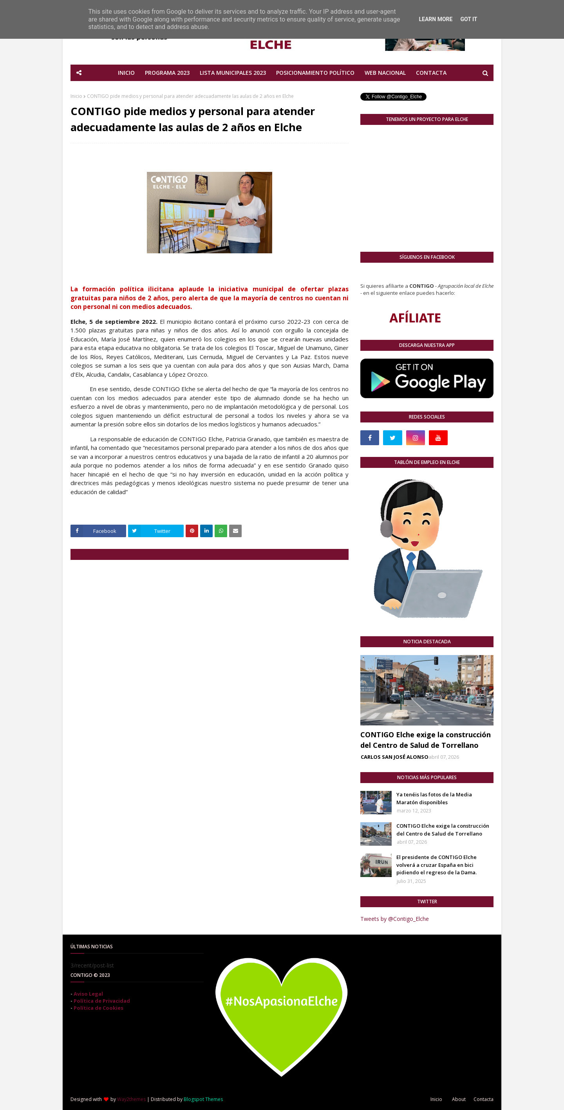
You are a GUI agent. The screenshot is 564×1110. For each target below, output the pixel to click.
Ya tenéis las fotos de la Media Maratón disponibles (434, 798)
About (459, 1099)
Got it (468, 19)
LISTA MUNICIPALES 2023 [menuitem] (233, 72)
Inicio (76, 96)
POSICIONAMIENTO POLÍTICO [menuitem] (315, 72)
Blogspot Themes (203, 1099)
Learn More (435, 19)
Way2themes (131, 1099)
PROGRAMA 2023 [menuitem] (167, 72)
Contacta (484, 1099)
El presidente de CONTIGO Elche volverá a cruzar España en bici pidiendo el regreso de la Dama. (436, 865)
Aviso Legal (88, 993)
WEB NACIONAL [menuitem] (385, 72)
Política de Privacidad (102, 1000)
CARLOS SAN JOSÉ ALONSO (394, 756)
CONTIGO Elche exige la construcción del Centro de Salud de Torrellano (425, 740)
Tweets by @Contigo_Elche (394, 918)
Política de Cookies (98, 1007)
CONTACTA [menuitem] (431, 72)
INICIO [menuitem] (126, 72)
